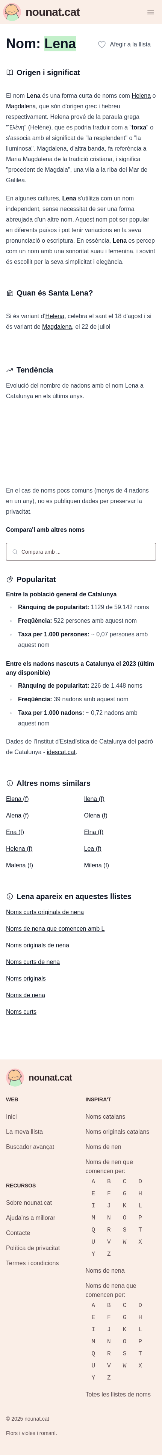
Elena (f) (17, 799)
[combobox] (81, 552)
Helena (141, 95)
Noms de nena (25, 995)
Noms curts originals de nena (45, 912)
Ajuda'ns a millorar (30, 1218)
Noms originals (26, 978)
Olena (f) (95, 815)
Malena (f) (19, 865)
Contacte (18, 1233)
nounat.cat (36, 1419)
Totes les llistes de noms (118, 1394)
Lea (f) (92, 848)
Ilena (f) (94, 799)
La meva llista (24, 1132)
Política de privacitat (33, 1248)
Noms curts (21, 1011)
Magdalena (21, 106)
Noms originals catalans (118, 1132)
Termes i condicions (32, 1263)
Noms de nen (103, 1147)
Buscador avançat (30, 1147)
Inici (11, 1116)
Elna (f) (94, 832)
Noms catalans (106, 1116)
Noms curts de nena (33, 962)
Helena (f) (19, 848)
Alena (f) (17, 815)
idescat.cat (61, 752)
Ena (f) (15, 832)
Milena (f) (96, 865)
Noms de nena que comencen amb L (55, 928)
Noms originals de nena (37, 945)
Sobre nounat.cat (29, 1202)
